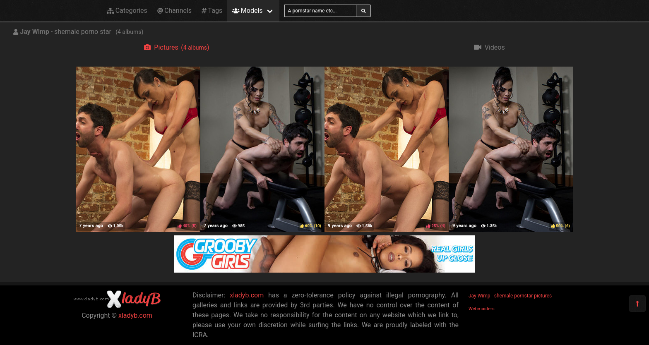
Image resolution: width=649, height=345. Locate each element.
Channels (174, 10)
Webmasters (482, 308)
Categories (127, 10)
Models (247, 10)
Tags (212, 10)
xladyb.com (135, 315)
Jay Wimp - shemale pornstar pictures (510, 296)
